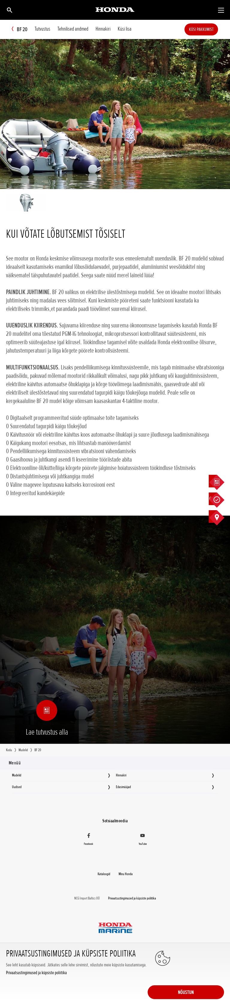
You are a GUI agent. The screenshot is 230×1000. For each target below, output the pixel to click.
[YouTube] (142, 840)
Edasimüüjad (123, 787)
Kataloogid (104, 874)
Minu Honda (126, 874)
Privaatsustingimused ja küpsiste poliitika (36, 990)
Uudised (17, 787)
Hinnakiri (121, 775)
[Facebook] (88, 840)
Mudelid (16, 775)
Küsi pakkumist (210, 29)
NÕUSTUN (200, 976)
